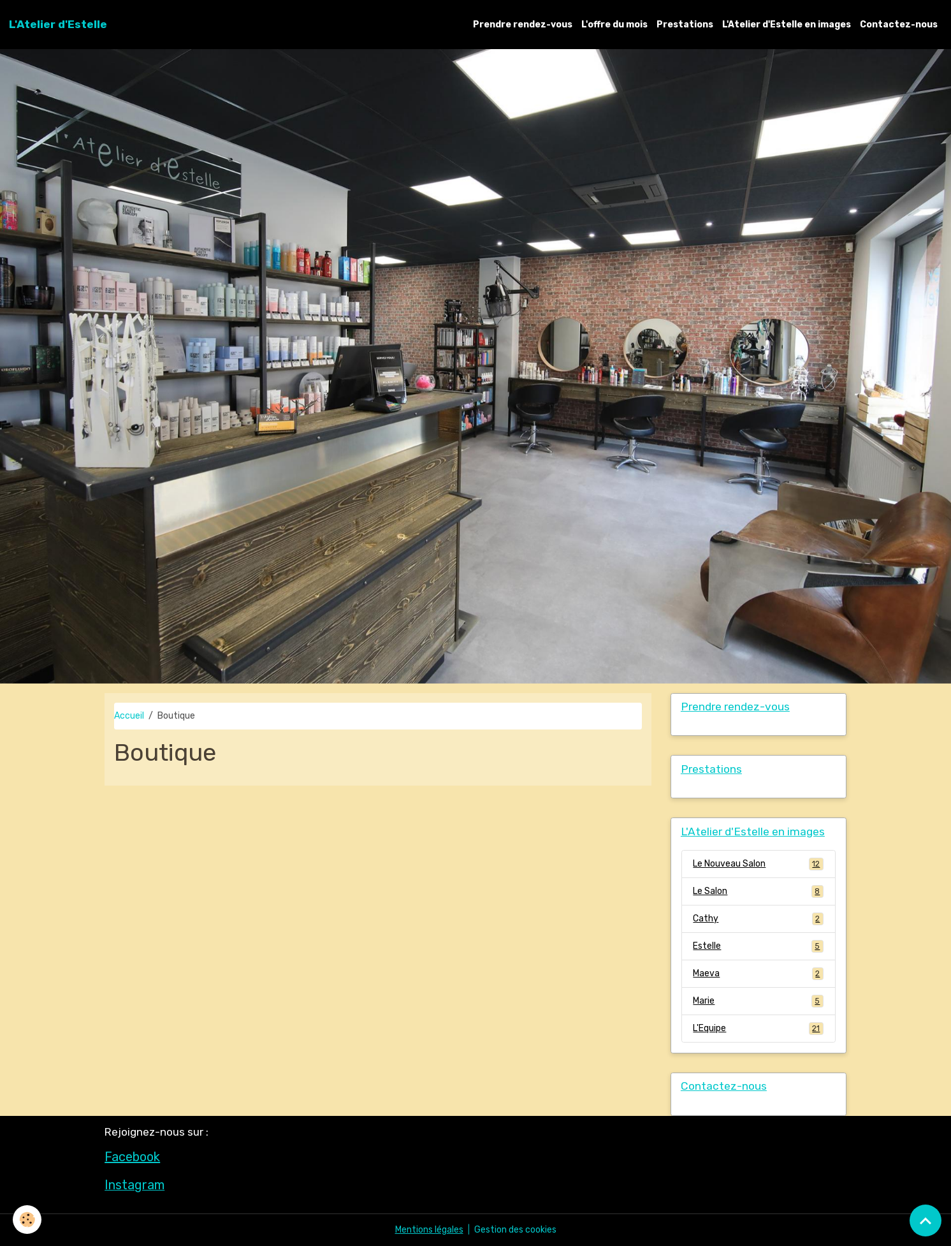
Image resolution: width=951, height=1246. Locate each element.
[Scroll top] (925, 1220)
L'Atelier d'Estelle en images (786, 24)
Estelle (758, 946)
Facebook (132, 1156)
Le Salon (758, 891)
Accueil (129, 715)
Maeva (758, 973)
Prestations (685, 24)
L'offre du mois (614, 24)
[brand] (58, 24)
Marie (758, 1001)
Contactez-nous (899, 24)
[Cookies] (27, 1219)
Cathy (758, 919)
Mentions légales (429, 1229)
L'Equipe (758, 1028)
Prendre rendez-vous (522, 24)
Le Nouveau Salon (758, 864)
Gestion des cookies (515, 1229)
